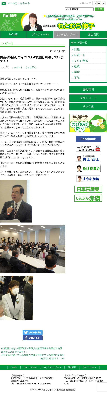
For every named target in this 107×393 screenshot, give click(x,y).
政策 (77, 66)
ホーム (14, 367)
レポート (18, 67)
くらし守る (30, 67)
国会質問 (93, 34)
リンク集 (88, 106)
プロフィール (40, 34)
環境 (77, 72)
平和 (77, 77)
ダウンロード (88, 97)
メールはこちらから (15, 3)
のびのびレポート (67, 34)
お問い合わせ (60, 371)
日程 (77, 49)
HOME (13, 34)
